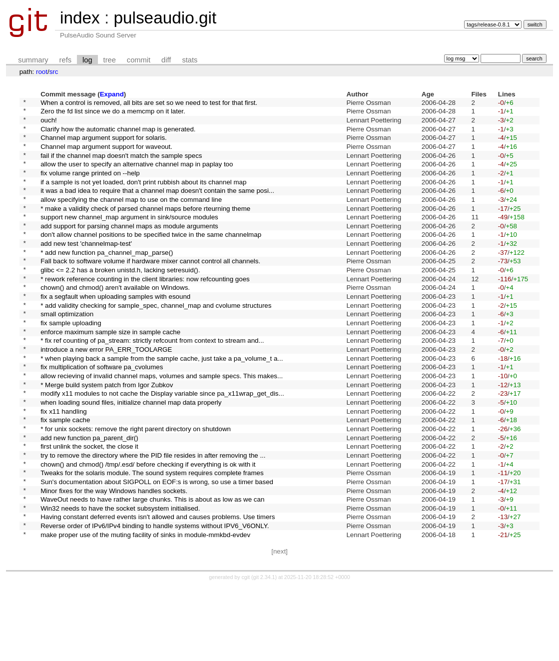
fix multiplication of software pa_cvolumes (101, 413)
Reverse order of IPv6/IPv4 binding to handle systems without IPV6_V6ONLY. (154, 599)
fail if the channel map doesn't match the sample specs (121, 165)
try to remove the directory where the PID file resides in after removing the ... (152, 516)
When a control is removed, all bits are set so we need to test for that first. (148, 103)
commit (138, 60)
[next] (279, 626)
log (87, 60)
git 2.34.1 (264, 652)
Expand (112, 94)
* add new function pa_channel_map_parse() (106, 278)
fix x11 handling (63, 464)
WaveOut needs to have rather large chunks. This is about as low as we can (152, 568)
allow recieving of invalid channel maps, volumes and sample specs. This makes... (161, 423)
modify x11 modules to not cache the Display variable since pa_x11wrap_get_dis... (162, 444)
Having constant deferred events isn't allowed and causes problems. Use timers (157, 588)
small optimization (66, 351)
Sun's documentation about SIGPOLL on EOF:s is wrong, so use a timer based (156, 547)
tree (109, 60)
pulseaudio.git (164, 17)
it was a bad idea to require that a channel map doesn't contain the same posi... (157, 206)
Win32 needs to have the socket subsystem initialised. (120, 578)
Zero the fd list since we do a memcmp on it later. (112, 113)
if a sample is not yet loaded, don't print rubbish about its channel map (143, 196)
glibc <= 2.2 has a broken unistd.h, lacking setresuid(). (120, 299)
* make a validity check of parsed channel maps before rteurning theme (145, 227)
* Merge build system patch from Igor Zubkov (106, 433)
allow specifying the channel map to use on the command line (131, 216)
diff (166, 60)
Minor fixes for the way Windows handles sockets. (113, 557)
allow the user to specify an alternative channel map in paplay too (136, 175)
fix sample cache (65, 475)
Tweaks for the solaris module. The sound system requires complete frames (151, 537)
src (53, 71)
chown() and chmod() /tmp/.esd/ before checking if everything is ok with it (147, 526)
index (80, 17)
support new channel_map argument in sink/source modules (129, 237)
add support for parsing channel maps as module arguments (129, 247)
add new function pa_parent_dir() (89, 495)
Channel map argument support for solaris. (103, 144)
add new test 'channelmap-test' (86, 268)
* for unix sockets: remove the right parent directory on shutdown (135, 485)
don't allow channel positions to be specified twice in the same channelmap (150, 258)
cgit (247, 652)
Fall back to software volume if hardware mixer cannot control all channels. (150, 289)
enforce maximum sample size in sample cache (110, 371)
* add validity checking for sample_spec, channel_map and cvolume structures (155, 340)
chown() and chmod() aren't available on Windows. (115, 320)
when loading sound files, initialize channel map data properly (130, 454)
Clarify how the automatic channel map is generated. (117, 134)
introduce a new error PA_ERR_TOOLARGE (106, 392)
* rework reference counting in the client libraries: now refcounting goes (145, 309)
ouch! (48, 123)
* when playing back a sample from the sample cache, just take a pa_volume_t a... (161, 402)
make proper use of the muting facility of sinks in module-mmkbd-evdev (145, 609)
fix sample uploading (70, 361)
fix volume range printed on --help (90, 185)
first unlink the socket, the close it (89, 506)
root (41, 71)
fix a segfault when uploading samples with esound (115, 330)
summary (33, 60)
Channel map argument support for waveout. (106, 154)
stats (189, 60)
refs (65, 60)
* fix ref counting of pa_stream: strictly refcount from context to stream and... (152, 382)
